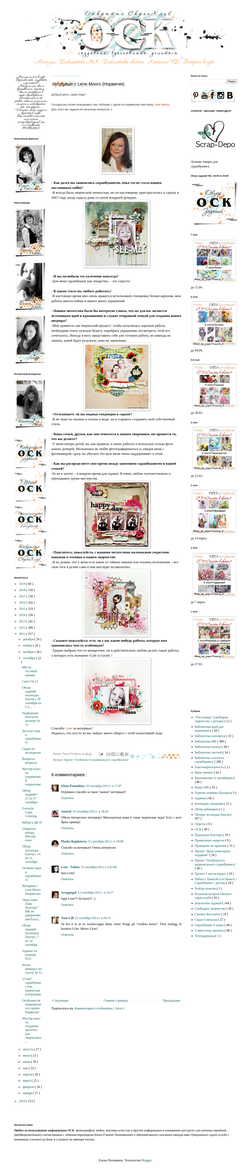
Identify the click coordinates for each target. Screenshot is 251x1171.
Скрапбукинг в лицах (210, 925)
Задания (201, 798)
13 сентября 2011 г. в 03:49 (99, 867)
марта (27, 1080)
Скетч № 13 (30, 681)
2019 (22, 584)
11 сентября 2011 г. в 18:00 (105, 841)
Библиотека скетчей (209, 752)
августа (28, 1049)
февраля (29, 1087)
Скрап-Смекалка (206, 919)
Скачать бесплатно (208, 914)
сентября (29, 658)
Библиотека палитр (208, 746)
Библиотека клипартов (210, 736)
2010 (22, 1101)
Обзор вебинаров (207, 809)
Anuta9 (66, 811)
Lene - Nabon (70, 867)
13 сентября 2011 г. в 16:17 (95, 892)
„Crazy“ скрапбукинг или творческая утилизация (31, 986)
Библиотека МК (206, 741)
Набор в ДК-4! (32, 822)
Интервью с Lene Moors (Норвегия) (31, 889)
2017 (22, 596)
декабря (28, 639)
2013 (22, 621)
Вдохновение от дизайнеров (214, 778)
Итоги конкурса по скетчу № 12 (32, 968)
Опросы (200, 824)
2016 (22, 602)
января (28, 1093)
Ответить (67, 798)
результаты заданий (208, 903)
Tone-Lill (67, 918)
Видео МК (202, 787)
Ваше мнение (204, 772)
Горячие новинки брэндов (213, 792)
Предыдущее (172, 1000)
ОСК (198, 829)
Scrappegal (68, 892)
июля (27, 1055)
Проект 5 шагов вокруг (211, 873)
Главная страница (116, 1000)
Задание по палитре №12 (29, 954)
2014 (22, 615)
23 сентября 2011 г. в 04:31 (93, 918)
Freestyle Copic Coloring (29, 812)
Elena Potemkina (73, 786)
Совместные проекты (210, 930)
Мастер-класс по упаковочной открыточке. (32, 776)
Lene (68, 728)
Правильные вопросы (210, 840)
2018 (22, 590)
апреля (28, 1074)
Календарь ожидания (209, 803)
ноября (28, 645)
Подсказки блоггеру (209, 835)
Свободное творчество (210, 908)
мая (26, 1068)
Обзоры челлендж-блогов (212, 814)
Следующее (60, 1000)
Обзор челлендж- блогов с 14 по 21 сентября (31, 854)
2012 (22, 627)
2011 (22, 633)
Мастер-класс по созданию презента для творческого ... (32, 1030)
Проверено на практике (211, 845)
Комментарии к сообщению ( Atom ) (99, 1008)
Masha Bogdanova (74, 841)
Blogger (146, 1160)
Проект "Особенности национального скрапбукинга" (96, 759)
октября (28, 652)
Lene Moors (161, 104)
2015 (22, 608)
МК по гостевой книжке (29, 671)
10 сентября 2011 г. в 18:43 (90, 811)
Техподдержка (205, 936)
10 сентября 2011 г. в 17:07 (104, 786)
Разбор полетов (205, 888)
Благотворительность (210, 767)
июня (27, 1061)
